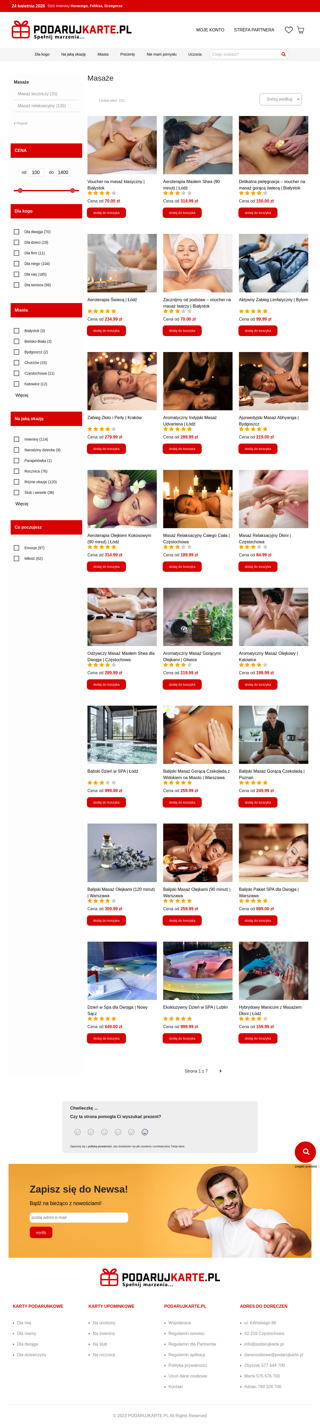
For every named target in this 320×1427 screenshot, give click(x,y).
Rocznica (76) (35, 471)
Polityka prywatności (188, 1365)
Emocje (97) (34, 548)
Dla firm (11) (34, 253)
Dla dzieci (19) (36, 242)
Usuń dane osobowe (188, 1376)
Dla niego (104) (37, 264)
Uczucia (195, 54)
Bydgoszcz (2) (36, 352)
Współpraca (180, 1323)
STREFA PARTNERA (254, 30)
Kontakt (176, 1386)
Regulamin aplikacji (187, 1354)
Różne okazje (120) (40, 482)
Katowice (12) (35, 384)
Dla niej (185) (35, 274)
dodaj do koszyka (106, 213)
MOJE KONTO (210, 30)
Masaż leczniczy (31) (37, 94)
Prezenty (127, 54)
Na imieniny (104, 1333)
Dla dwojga (27, 1344)
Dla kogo (42, 54)
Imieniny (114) (36, 439)
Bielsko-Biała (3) (38, 341)
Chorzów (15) (35, 363)
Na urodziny (104, 1323)
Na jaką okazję (73, 54)
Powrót (20, 123)
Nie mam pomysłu (161, 54)
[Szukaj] (284, 54)
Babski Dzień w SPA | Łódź (112, 771)
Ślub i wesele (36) (39, 492)
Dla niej (24, 1323)
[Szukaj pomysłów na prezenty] (249, 54)
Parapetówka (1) (38, 460)
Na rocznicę (104, 1354)
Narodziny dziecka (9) (42, 450)
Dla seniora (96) (37, 285)
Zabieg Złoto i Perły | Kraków (114, 417)
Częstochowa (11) (39, 373)
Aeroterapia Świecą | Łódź (112, 299)
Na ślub (100, 1344)
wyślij (41, 1232)
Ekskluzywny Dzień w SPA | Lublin (195, 1007)
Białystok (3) (34, 331)
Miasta (103, 54)
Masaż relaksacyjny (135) (42, 106)
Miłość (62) (33, 558)
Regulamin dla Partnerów (192, 1344)
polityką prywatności (100, 1146)
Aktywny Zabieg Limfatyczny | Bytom (273, 299)
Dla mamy (26, 1333)
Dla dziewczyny (31, 1354)
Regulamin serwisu (186, 1333)
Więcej (23, 395)
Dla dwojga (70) (37, 232)
